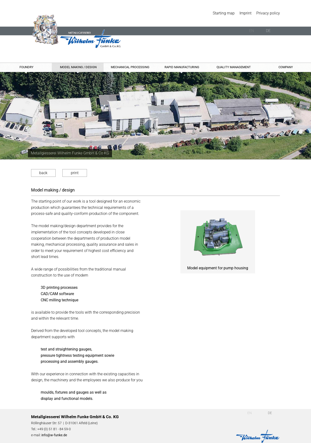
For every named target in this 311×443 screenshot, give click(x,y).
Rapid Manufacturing (182, 67)
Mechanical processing (130, 67)
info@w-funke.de (54, 435)
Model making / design (78, 67)
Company (285, 67)
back (43, 173)
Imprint (245, 13)
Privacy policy (268, 13)
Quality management (234, 67)
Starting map (224, 13)
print (75, 173)
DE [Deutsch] (268, 30)
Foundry (26, 67)
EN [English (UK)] (251, 30)
